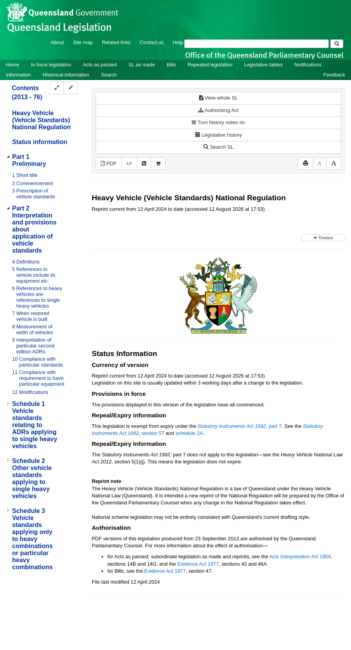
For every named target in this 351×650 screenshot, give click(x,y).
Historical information (66, 75)
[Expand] (57, 88)
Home (12, 65)
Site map (83, 42)
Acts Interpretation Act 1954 (300, 556)
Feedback (334, 75)
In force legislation (51, 65)
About (57, 42)
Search (109, 75)
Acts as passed (100, 65)
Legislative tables (263, 65)
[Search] (256, 43)
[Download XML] (129, 163)
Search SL (218, 147)
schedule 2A (189, 433)
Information (18, 75)
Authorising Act (218, 110)
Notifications (308, 65)
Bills (171, 65)
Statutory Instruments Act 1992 (232, 426)
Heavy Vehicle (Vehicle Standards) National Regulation (41, 120)
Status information (39, 142)
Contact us (152, 42)
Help (178, 42)
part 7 (275, 426)
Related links (116, 42)
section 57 (153, 433)
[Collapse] (71, 88)
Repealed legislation (209, 65)
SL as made (141, 65)
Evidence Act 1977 (198, 564)
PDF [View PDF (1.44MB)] (109, 163)
